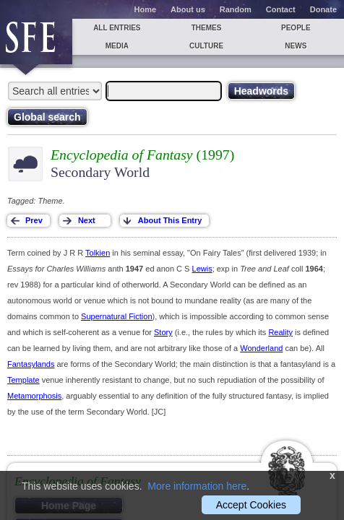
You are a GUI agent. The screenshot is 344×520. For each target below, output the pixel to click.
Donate (323, 9)
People (296, 28)
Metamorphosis (34, 395)
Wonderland (261, 348)
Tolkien (97, 252)
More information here (196, 486)
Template (23, 380)
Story (163, 332)
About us (188, 9)
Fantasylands (30, 364)
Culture (206, 46)
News (295, 46)
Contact (281, 9)
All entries (116, 28)
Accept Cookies (251, 505)
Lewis (202, 268)
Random (235, 9)
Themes (207, 28)
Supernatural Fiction (116, 316)
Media (117, 46)
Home (145, 9)
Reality (280, 332)
